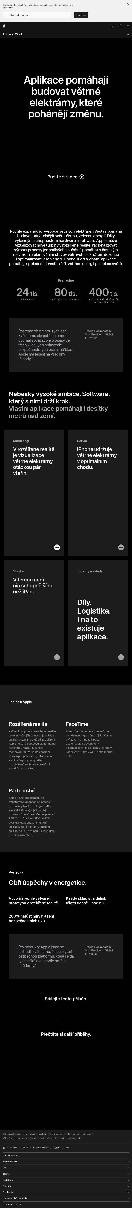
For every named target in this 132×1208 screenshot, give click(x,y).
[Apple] (4, 26)
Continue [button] (81, 15)
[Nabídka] (128, 26)
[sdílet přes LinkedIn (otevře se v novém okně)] (52, 1010)
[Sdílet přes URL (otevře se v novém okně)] (80, 1010)
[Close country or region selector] (128, 4)
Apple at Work (13, 34)
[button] (37, 15)
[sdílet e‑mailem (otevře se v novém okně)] (70, 1010)
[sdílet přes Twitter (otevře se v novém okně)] (61, 1010)
